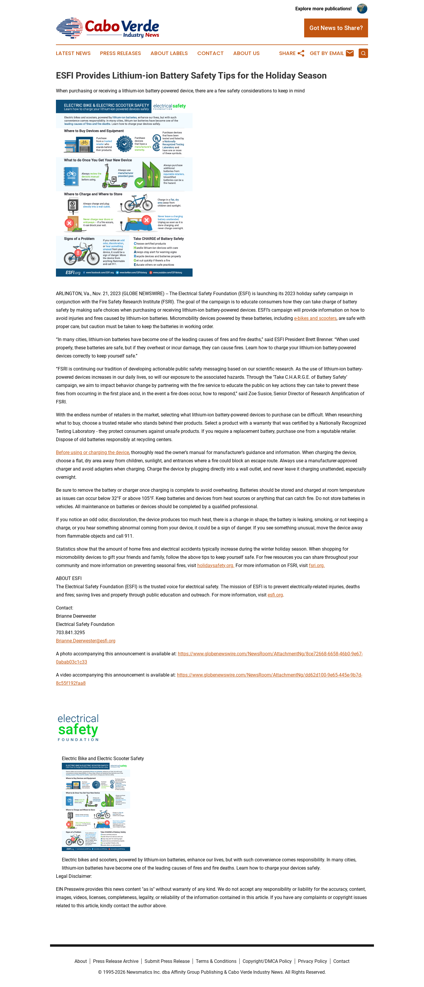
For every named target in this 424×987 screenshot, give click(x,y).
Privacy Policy (312, 961)
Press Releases (120, 53)
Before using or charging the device (92, 452)
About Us (246, 53)
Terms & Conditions (216, 961)
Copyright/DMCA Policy (267, 961)
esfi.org (275, 595)
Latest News (73, 53)
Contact (210, 53)
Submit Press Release (167, 961)
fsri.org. (317, 565)
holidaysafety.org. (215, 565)
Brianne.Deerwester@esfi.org (85, 641)
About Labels (169, 53)
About (80, 961)
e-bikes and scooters (315, 318)
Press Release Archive (115, 961)
